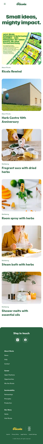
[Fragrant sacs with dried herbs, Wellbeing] (21, 151)
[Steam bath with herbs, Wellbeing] (21, 246)
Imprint (8, 434)
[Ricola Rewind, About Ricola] (21, 52)
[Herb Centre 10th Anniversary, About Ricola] (21, 101)
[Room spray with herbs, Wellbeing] (21, 199)
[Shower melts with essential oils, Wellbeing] (21, 294)
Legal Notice (24, 434)
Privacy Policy (15, 434)
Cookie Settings (33, 434)
